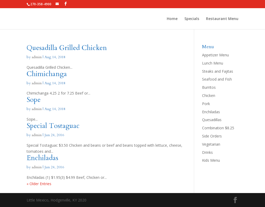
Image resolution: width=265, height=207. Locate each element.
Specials (191, 19)
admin (37, 57)
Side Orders (212, 136)
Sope (34, 99)
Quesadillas (212, 119)
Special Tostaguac (53, 125)
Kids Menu (211, 160)
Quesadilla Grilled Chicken (67, 47)
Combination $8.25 (218, 127)
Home (172, 19)
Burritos (209, 87)
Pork (206, 103)
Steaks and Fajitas (217, 71)
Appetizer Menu (215, 54)
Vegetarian (211, 144)
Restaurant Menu (222, 19)
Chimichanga (47, 73)
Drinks (207, 152)
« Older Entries (39, 183)
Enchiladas (42, 157)
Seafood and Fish (217, 79)
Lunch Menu (212, 63)
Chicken (208, 95)
